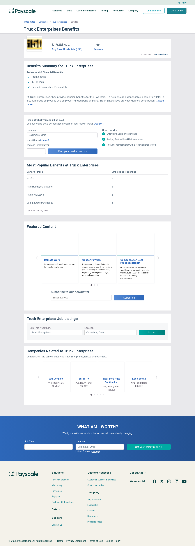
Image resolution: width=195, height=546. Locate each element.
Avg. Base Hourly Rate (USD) (67, 49)
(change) (44, 140)
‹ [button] (37, 257)
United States (29, 22)
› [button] (158, 257)
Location (89, 328)
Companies (43, 22)
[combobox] (62, 135)
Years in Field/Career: (38, 145)
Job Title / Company (40, 328)
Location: (31, 130)
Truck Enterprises (59, 22)
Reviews (98, 49)
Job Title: (29, 441)
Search (152, 332)
